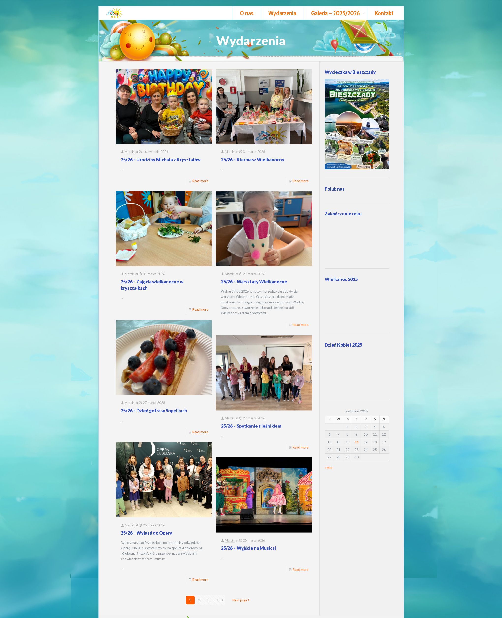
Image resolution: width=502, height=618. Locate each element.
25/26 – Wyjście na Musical (205, 491)
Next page (241, 600)
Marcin (130, 152)
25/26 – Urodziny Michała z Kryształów (161, 159)
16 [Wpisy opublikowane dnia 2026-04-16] (357, 442)
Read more (257, 299)
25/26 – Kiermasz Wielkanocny (209, 159)
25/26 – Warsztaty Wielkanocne (211, 256)
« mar (329, 468)
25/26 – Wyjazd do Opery (146, 455)
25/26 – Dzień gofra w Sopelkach (154, 359)
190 (220, 600)
